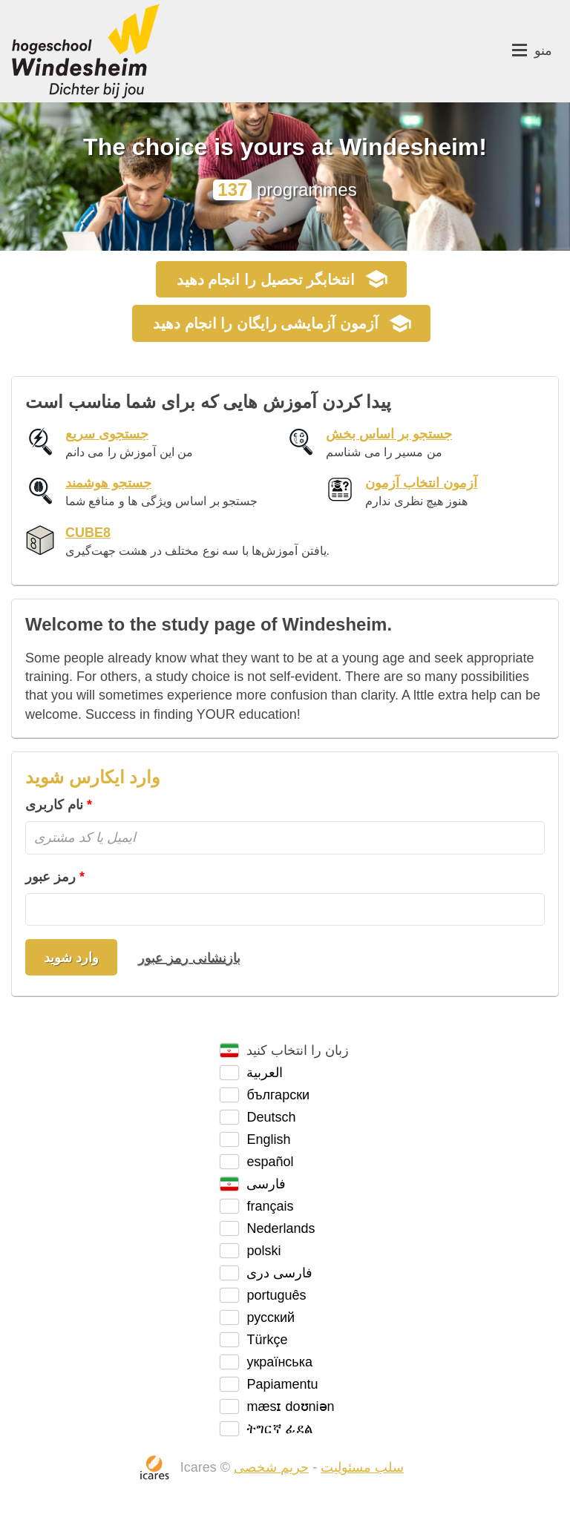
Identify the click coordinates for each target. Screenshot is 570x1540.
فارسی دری (279, 1273)
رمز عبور (50, 876)
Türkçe (266, 1339)
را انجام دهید (266, 280)
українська (279, 1362)
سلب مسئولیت (362, 1467)
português (276, 1295)
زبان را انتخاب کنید (297, 1050)
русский (270, 1317)
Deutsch (270, 1117)
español (269, 1161)
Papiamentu (282, 1384)
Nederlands (280, 1228)
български (277, 1094)
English (268, 1139)
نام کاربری (54, 804)
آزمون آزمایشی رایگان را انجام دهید (266, 323)
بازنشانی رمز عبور (189, 957)
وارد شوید (71, 957)
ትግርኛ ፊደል (279, 1428)
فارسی (266, 1184)
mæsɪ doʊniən (290, 1406)
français (269, 1206)
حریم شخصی (271, 1467)
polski (263, 1250)
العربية (264, 1072)
